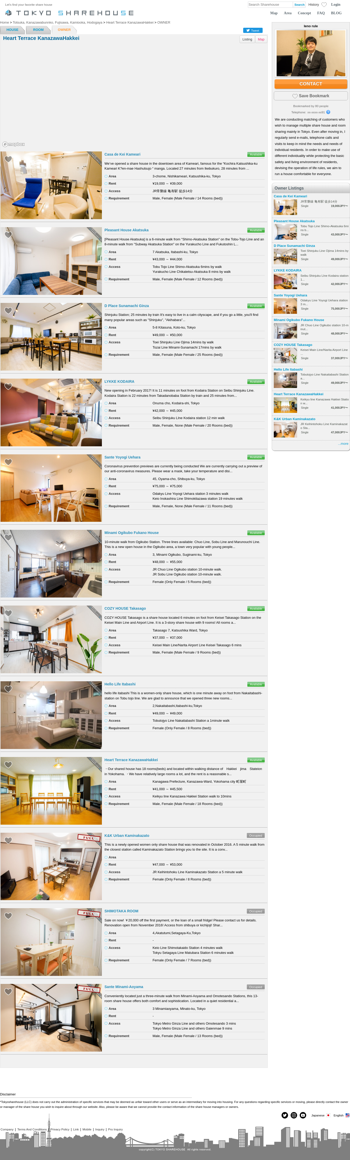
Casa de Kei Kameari (122, 154)
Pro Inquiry (115, 1129)
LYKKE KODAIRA (119, 381)
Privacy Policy (60, 1129)
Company (7, 1129)
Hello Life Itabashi (120, 684)
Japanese (321, 1115)
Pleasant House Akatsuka (126, 230)
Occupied (255, 835)
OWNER (64, 30)
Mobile (86, 1129)
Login (335, 4)
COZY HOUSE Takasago (125, 608)
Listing (247, 39)
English (342, 1115)
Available (256, 154)
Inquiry (99, 1129)
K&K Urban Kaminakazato (126, 835)
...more (343, 444)
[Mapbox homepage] (13, 144)
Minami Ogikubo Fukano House (131, 533)
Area (288, 13)
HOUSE (12, 30)
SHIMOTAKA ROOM (121, 911)
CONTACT (310, 83)
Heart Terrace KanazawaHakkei (131, 760)
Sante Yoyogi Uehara (122, 457)
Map (274, 13)
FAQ (321, 13)
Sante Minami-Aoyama (123, 987)
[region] (134, 97)
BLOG (336, 13)
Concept (304, 13)
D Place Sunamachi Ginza (126, 306)
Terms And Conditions (32, 1129)
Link (76, 1129)
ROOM (38, 30)
